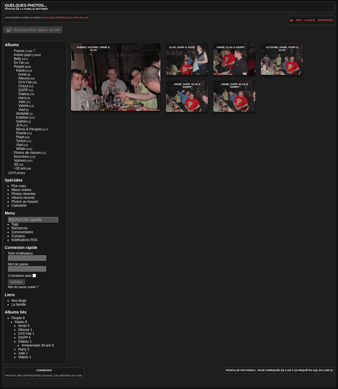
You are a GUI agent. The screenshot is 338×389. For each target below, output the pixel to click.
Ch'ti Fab (25, 82)
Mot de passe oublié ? (23, 287)
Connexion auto (22, 276)
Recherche (19, 228)
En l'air (19, 63)
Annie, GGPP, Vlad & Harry (187, 96)
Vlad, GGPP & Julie (187, 59)
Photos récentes (23, 194)
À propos (18, 236)
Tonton (21, 141)
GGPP (23, 90)
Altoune (24, 78)
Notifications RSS (24, 240)
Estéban (22, 117)
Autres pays (22, 55)
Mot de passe (18, 264)
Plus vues (18, 186)
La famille (18, 305)
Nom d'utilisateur (20, 253)
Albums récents (23, 198)
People (62, 17)
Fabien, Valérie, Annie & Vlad (115, 77)
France (19, 51)
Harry (22, 98)
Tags (14, 224)
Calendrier (19, 206)
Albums (12, 45)
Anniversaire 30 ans (36, 345)
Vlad (85, 17)
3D (16, 164)
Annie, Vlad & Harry (234, 59)
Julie (21, 102)
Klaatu (74, 17)
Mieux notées (21, 190)
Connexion (44, 370)
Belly (17, 59)
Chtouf (23, 86)
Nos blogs (18, 301)
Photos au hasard (24, 202)
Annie (22, 74)
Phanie (21, 133)
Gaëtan (21, 121)
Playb (20, 137)
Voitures (20, 160)
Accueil (49, 17)
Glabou (23, 94)
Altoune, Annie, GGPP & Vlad (282, 59)
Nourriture (21, 157)
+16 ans (20, 168)
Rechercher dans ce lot (37, 29)
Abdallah (22, 113)
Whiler (21, 149)
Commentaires (22, 232)
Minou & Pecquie (29, 129)
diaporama (326, 20)
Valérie (23, 106)
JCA (19, 125)
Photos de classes (27, 153)
